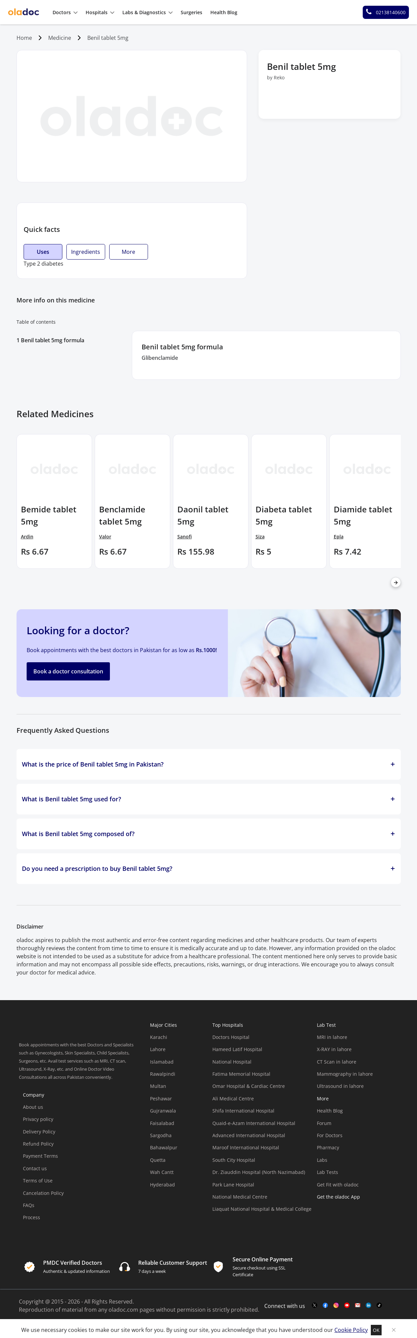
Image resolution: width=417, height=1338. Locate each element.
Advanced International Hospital (248, 1135)
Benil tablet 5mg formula (52, 340)
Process (31, 1217)
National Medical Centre (239, 1197)
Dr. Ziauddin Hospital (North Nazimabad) (258, 1172)
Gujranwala (163, 1110)
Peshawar (161, 1098)
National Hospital (231, 1062)
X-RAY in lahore (334, 1049)
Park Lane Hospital (233, 1184)
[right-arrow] (396, 582)
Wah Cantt (162, 1172)
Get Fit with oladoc (338, 1184)
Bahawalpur (163, 1147)
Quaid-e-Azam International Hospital (253, 1123)
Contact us (35, 1168)
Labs (322, 1160)
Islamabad (162, 1062)
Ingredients (85, 252)
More (128, 252)
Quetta (158, 1160)
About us (33, 1107)
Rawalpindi (162, 1074)
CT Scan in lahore (336, 1062)
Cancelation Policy (43, 1193)
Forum (324, 1123)
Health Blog (330, 1110)
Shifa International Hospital (243, 1110)
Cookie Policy (351, 1330)
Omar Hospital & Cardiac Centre (248, 1086)
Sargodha (161, 1135)
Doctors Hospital (230, 1037)
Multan (158, 1086)
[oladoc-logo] (23, 12)
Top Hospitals (227, 1025)
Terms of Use (38, 1180)
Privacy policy (38, 1119)
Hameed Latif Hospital (237, 1049)
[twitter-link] (314, 1305)
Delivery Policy (39, 1131)
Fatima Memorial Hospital (241, 1074)
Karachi (158, 1037)
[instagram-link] (336, 1305)
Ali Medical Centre (233, 1098)
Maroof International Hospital (245, 1147)
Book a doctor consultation (68, 671)
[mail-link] (357, 1305)
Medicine (59, 38)
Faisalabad (162, 1123)
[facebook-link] (325, 1305)
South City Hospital (233, 1160)
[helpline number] (386, 12)
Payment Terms (40, 1156)
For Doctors (329, 1135)
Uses (43, 252)
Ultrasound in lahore (340, 1086)
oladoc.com (123, 1309)
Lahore (158, 1049)
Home (24, 38)
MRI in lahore (332, 1037)
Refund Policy (38, 1144)
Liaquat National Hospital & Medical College (261, 1209)
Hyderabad (162, 1184)
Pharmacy (328, 1147)
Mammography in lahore (345, 1074)
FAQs (28, 1205)
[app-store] (347, 1223)
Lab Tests (327, 1172)
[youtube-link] (346, 1305)
